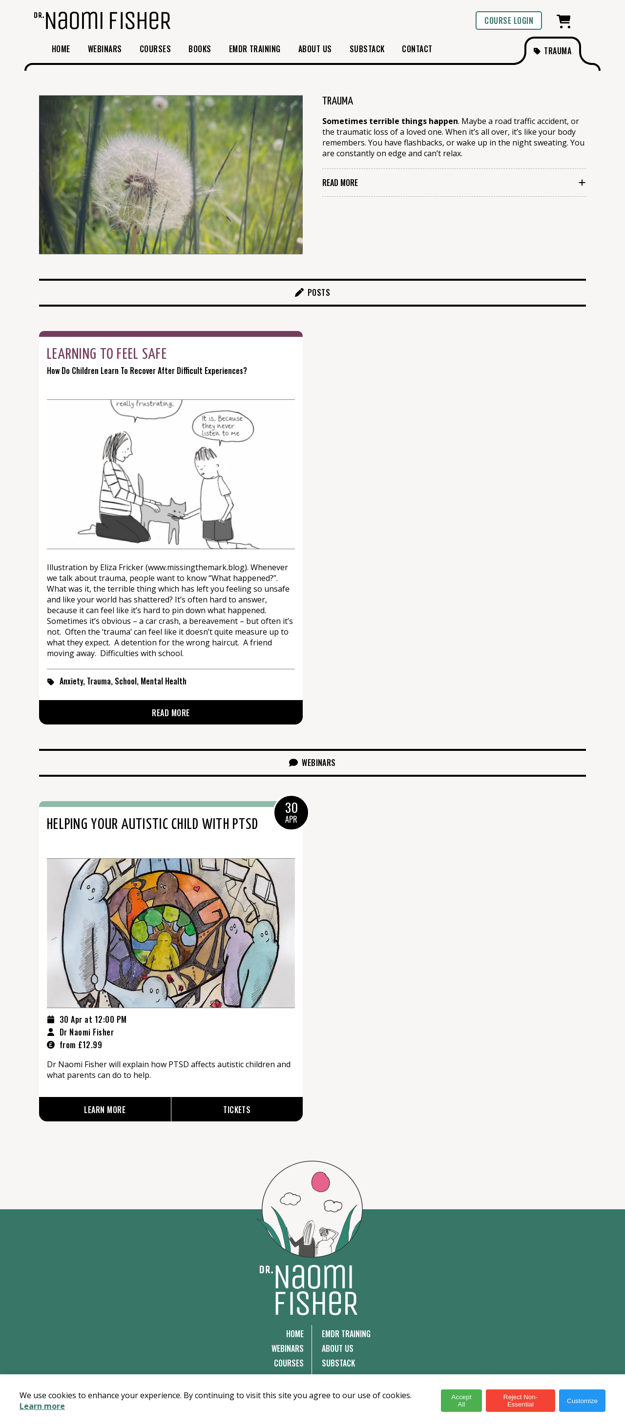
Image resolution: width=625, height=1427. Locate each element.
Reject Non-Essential (520, 1400)
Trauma (99, 681)
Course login (508, 20)
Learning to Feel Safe (107, 354)
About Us (338, 1348)
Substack (338, 1363)
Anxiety (71, 681)
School (126, 681)
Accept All (462, 1400)
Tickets (236, 1110)
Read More (340, 182)
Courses (289, 1363)
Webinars (287, 1348)
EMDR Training (346, 1334)
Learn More (104, 1110)
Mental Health (164, 681)
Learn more (42, 1406)
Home (295, 1334)
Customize (582, 1401)
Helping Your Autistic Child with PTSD (152, 824)
